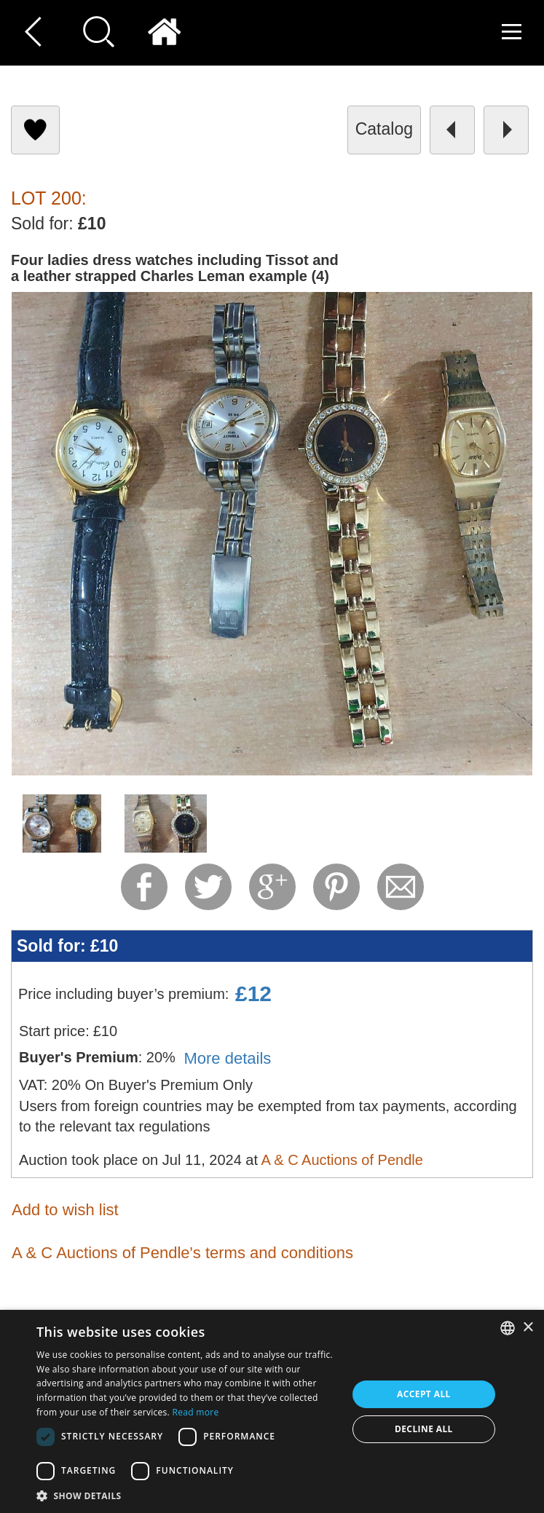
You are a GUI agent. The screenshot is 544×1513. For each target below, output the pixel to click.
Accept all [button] (424, 1394)
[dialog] (272, 1411)
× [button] (527, 1327)
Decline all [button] (424, 1429)
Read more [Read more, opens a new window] (196, 1412)
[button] (187, 1495)
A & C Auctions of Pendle (341, 1160)
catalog (384, 128)
